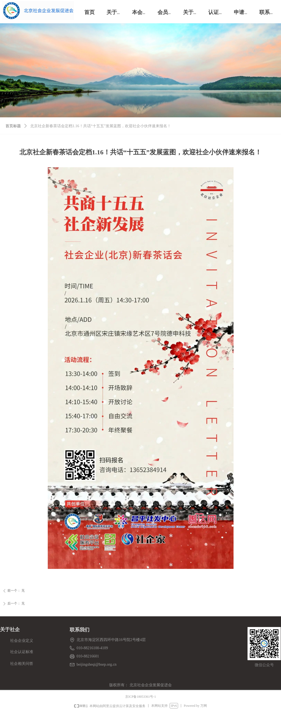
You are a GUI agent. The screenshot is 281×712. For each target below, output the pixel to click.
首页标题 (13, 126)
